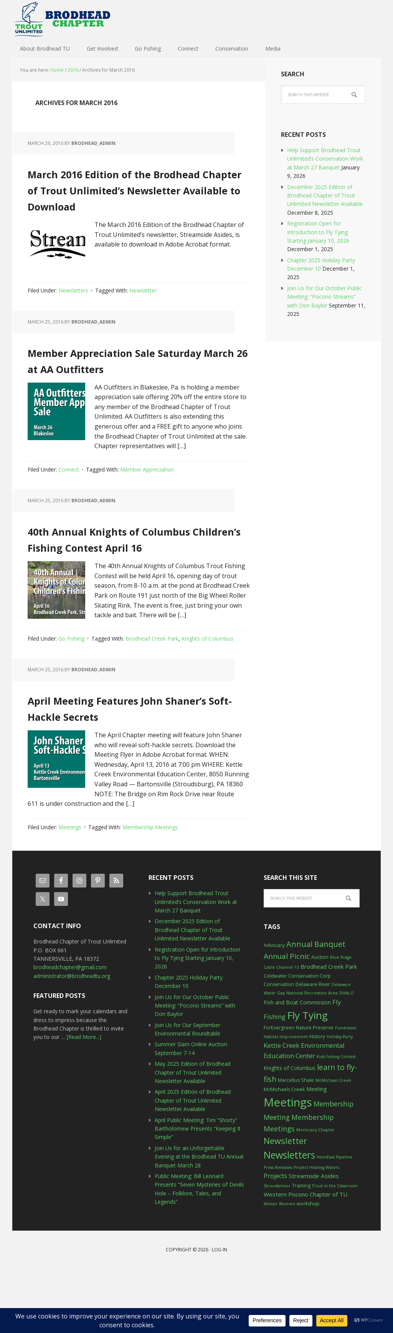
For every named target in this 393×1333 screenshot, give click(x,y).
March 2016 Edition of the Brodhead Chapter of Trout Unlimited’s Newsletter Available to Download (136, 196)
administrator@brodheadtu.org (71, 1040)
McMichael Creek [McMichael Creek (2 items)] (333, 1144)
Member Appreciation (147, 501)
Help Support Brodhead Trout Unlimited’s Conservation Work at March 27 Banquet (325, 158)
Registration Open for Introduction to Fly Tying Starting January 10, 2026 (318, 232)
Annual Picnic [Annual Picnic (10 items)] (287, 1021)
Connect (68, 501)
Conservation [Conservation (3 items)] (279, 1048)
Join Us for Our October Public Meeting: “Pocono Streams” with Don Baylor (324, 296)
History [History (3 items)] (317, 1101)
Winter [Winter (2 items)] (270, 1268)
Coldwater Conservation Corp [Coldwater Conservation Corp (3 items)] (297, 1040)
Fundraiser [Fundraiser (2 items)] (346, 1092)
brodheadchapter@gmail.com (70, 1031)
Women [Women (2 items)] (287, 1268)
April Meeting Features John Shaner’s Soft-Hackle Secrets (131, 763)
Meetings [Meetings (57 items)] (288, 1166)
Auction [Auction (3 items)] (320, 1021)
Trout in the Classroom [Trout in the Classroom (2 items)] (335, 1250)
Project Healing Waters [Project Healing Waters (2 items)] (316, 1231)
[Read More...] (84, 1101)
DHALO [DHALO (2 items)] (346, 1057)
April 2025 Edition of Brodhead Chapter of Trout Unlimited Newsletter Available (193, 1164)
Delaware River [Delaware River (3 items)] (313, 1048)
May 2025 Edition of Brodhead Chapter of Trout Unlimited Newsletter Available (193, 1136)
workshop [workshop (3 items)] (308, 1268)
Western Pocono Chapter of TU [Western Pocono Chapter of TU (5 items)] (305, 1258)
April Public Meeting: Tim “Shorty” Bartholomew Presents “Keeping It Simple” (198, 1193)
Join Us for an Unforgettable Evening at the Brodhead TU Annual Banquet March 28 (199, 1221)
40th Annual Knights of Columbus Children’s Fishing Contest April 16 (122, 578)
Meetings (69, 891)
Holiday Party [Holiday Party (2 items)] (340, 1101)
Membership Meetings (150, 891)
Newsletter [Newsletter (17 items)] (285, 1205)
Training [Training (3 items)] (301, 1250)
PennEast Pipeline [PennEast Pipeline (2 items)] (334, 1221)
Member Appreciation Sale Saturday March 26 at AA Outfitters (134, 383)
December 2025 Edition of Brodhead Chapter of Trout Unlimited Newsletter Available (325, 195)
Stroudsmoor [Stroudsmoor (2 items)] (277, 1250)
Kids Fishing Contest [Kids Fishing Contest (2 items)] (336, 1121)
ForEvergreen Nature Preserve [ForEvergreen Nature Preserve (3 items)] (299, 1092)
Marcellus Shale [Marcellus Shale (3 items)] (296, 1144)
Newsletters (73, 306)
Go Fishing (71, 686)
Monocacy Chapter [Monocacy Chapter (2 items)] (315, 1194)
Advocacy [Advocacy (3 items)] (274, 1009)
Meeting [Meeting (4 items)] (316, 1153)
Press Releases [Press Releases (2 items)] (278, 1231)
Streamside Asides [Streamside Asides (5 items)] (314, 1240)
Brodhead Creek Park (151, 686)
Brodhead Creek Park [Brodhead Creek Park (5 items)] (329, 1031)
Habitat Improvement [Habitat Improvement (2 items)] (286, 1101)
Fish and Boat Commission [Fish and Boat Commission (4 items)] (297, 1066)
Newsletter (143, 306)
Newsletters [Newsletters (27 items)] (289, 1219)
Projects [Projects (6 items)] (275, 1240)
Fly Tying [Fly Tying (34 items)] (307, 1079)
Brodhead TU (62, 19)
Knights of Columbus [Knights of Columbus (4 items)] (289, 1132)
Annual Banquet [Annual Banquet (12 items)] (315, 1008)
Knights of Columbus (207, 686)
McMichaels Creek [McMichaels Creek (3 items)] (284, 1154)
